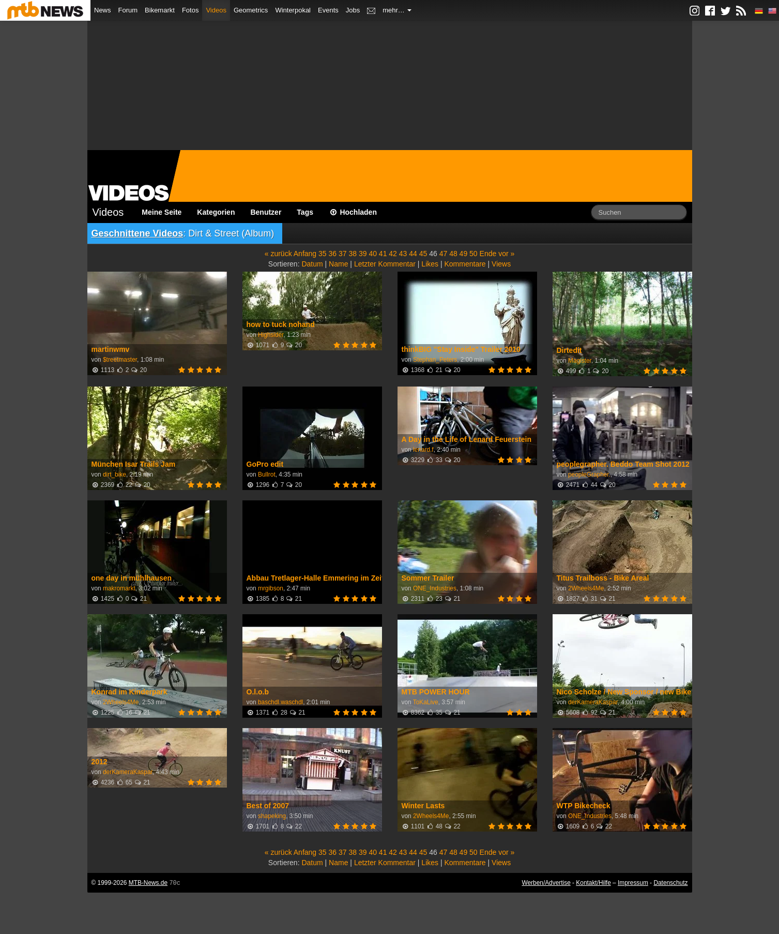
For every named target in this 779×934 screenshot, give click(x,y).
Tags (305, 212)
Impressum (633, 882)
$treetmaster (120, 359)
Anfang (305, 253)
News (102, 10)
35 (322, 253)
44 (413, 253)
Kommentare (464, 264)
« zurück (278, 253)
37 (343, 253)
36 (333, 253)
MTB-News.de (148, 882)
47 (443, 253)
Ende (488, 253)
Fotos (190, 10)
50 (473, 253)
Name (338, 264)
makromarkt (119, 588)
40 (373, 253)
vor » (506, 253)
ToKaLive (425, 702)
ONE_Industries (434, 588)
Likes (429, 264)
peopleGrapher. (589, 474)
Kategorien (216, 212)
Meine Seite (161, 212)
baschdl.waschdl (280, 702)
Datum (312, 264)
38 (352, 253)
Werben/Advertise (546, 882)
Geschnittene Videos (137, 233)
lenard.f (423, 449)
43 (403, 253)
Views (501, 264)
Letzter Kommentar (385, 264)
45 (423, 253)
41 (383, 253)
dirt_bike (114, 474)
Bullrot (267, 474)
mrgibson (270, 588)
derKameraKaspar (593, 702)
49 (464, 253)
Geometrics (251, 10)
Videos (216, 10)
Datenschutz (670, 882)
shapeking (272, 816)
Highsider (271, 334)
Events (328, 10)
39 (363, 253)
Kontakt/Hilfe (593, 882)
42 (393, 253)
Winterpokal (293, 10)
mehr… (397, 10)
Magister (579, 360)
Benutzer (265, 212)
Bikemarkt (160, 10)
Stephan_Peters (435, 359)
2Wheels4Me (586, 588)
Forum (128, 10)
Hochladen (353, 212)
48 (453, 253)
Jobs (353, 10)
